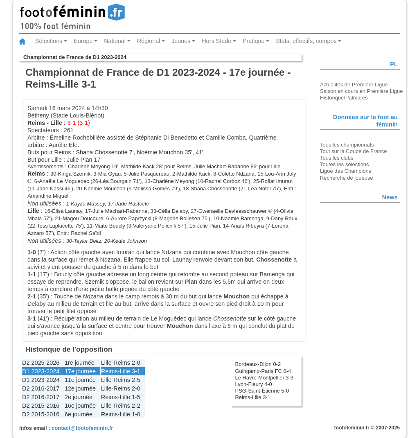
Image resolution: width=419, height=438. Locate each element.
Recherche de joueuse (346, 178)
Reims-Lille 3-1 (252, 397)
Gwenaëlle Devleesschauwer (232, 211)
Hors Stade (216, 41)
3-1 (136, 371)
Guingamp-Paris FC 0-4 (263, 371)
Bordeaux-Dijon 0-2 (258, 364)
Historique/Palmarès (344, 98)
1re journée (80, 362)
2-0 (136, 362)
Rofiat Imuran (277, 181)
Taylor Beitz (87, 241)
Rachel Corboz (222, 181)
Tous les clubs (336, 158)
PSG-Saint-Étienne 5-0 (262, 391)
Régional (148, 41)
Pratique (254, 41)
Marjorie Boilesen (179, 218)
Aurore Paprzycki (131, 218)
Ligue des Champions (345, 171)
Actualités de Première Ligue (354, 84)
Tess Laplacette (55, 226)
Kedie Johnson (129, 241)
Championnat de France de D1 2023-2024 (74, 57)
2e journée (78, 397)
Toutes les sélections (344, 164)
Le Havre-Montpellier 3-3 (264, 378)
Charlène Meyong (89, 166)
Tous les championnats (347, 145)
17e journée (80, 371)
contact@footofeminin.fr (82, 428)
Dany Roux (284, 218)
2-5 (136, 380)
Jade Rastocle (132, 204)
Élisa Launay (67, 211)
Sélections (48, 41)
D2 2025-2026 (40, 362)
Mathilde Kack (137, 166)
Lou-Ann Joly (280, 174)
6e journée (78, 414)
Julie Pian (79, 159)
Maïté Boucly (110, 226)
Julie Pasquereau (148, 174)
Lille (56, 123)
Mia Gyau (109, 174)
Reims (36, 123)
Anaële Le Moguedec (64, 181)
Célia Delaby (172, 211)
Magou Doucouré (83, 218)
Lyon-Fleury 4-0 (253, 384)
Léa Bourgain (115, 181)
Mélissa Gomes (151, 188)
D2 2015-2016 (40, 405)
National (115, 41)
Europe (83, 41)
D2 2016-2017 (40, 388)
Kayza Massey (88, 204)
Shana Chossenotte (101, 152)
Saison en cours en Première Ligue (361, 91)
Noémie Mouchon (160, 152)
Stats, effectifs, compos (306, 41)
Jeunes (180, 41)
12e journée (80, 388)
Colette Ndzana (236, 174)
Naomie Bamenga (242, 218)
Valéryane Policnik (154, 226)
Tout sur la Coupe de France (353, 151)
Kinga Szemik (74, 174)
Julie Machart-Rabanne (221, 166)
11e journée (80, 380)
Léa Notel (259, 188)
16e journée (80, 405)
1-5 (136, 397)
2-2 (136, 405)
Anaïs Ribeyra (247, 226)
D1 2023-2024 (40, 371)
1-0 (136, 414)
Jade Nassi (50, 188)
